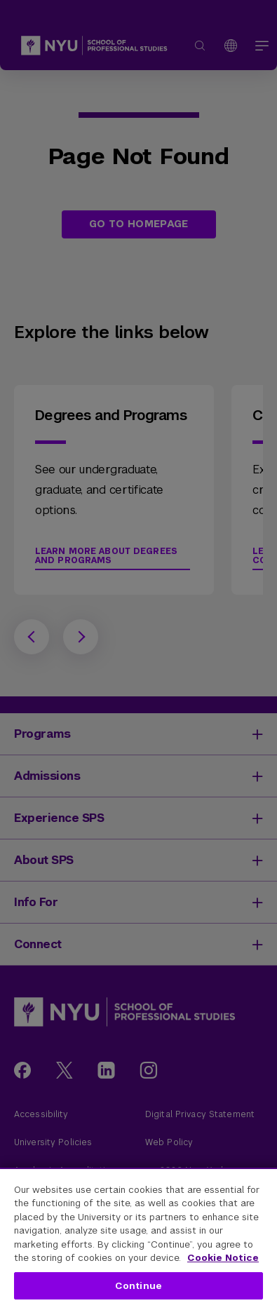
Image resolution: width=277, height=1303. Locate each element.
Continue (138, 1286)
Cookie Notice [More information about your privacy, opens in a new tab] (223, 1258)
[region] (138, 1235)
